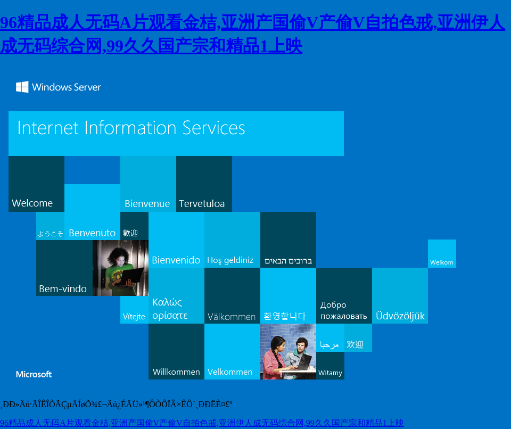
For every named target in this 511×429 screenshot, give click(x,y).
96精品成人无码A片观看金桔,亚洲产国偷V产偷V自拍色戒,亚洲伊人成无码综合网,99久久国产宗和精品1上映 (202, 422)
